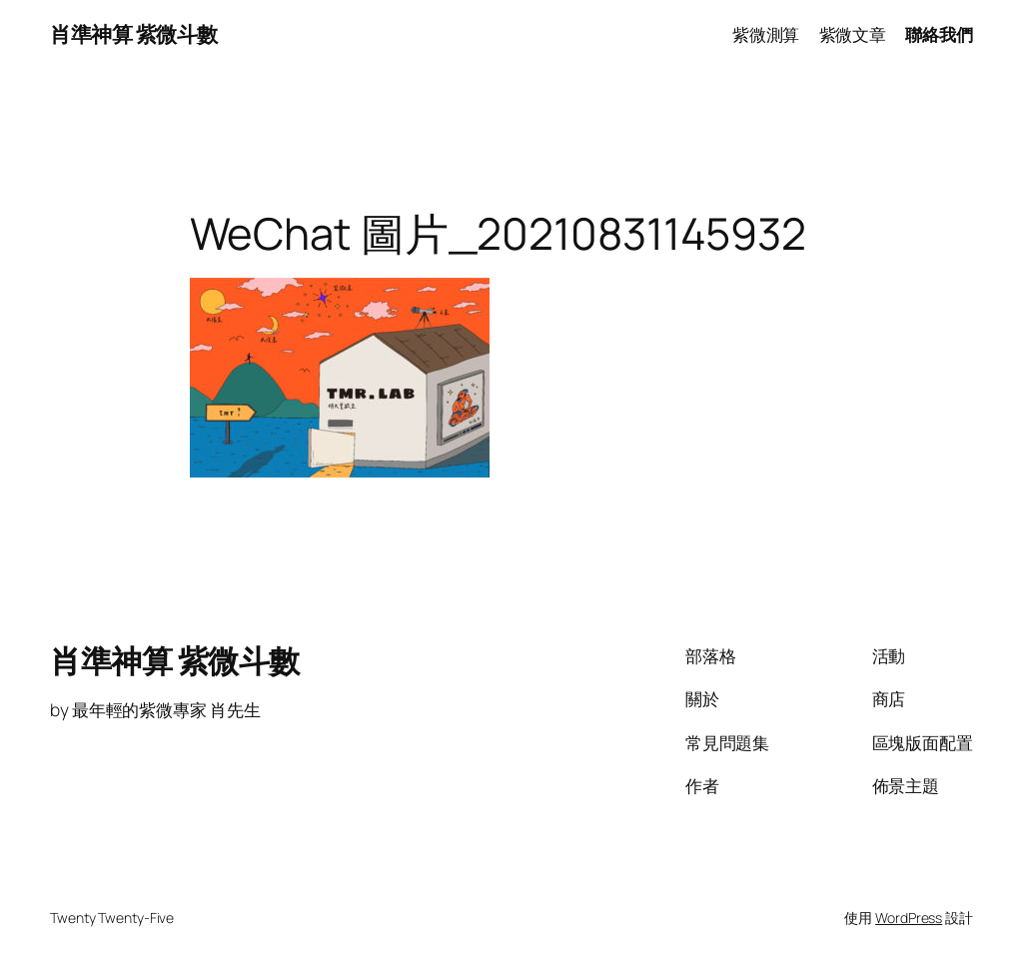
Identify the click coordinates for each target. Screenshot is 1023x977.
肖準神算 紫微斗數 (134, 34)
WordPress (908, 917)
